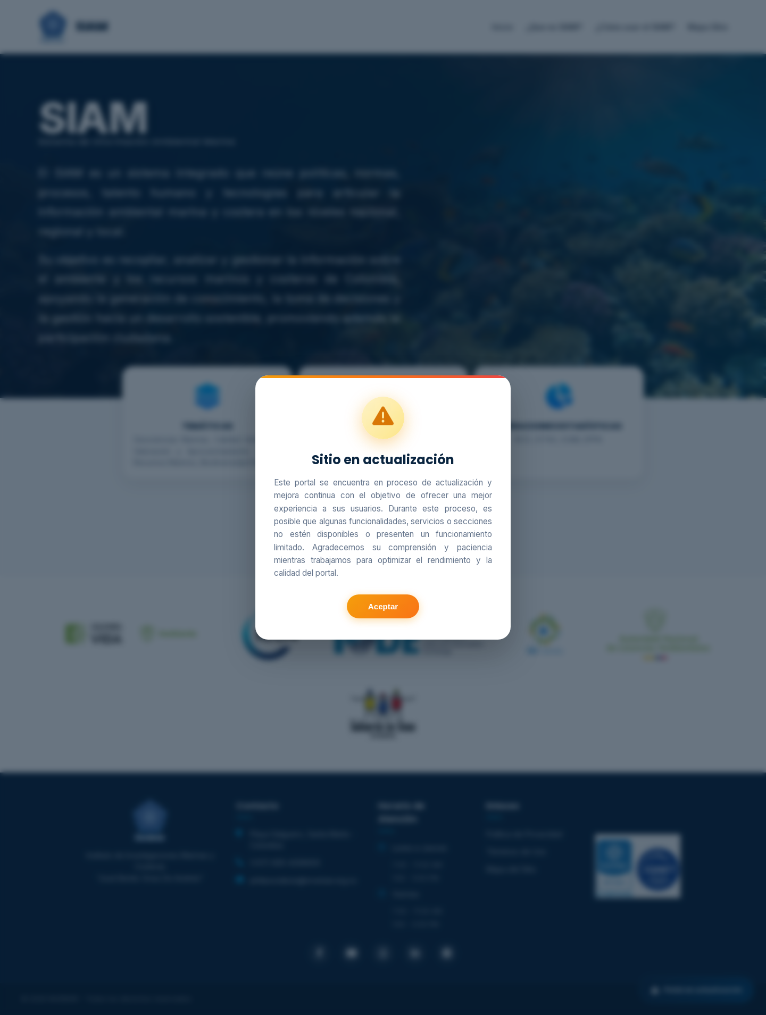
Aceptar (383, 606)
